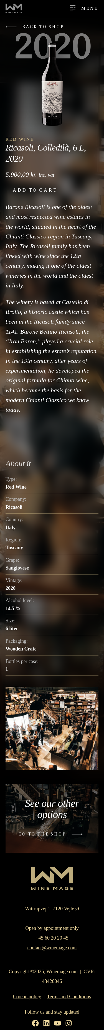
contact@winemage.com (52, 947)
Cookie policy (27, 996)
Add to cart (34, 190)
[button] (36, 26)
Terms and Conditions (69, 996)
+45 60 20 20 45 (51, 938)
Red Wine (20, 139)
